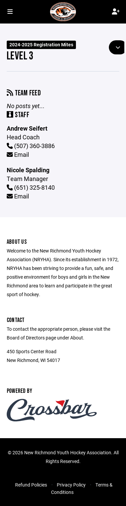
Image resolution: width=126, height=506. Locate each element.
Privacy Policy (71, 484)
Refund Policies (31, 484)
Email (18, 154)
